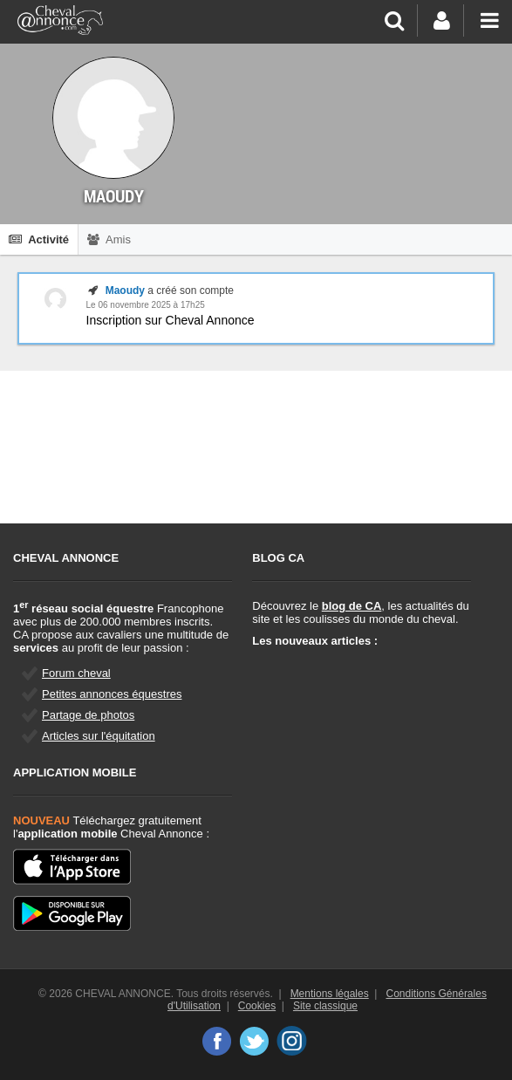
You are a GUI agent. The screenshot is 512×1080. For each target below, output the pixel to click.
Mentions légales (329, 994)
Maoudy (125, 290)
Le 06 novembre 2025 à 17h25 (145, 305)
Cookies (257, 1006)
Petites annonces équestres (111, 694)
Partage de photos (88, 714)
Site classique (325, 1006)
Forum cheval (76, 673)
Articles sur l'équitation (98, 735)
